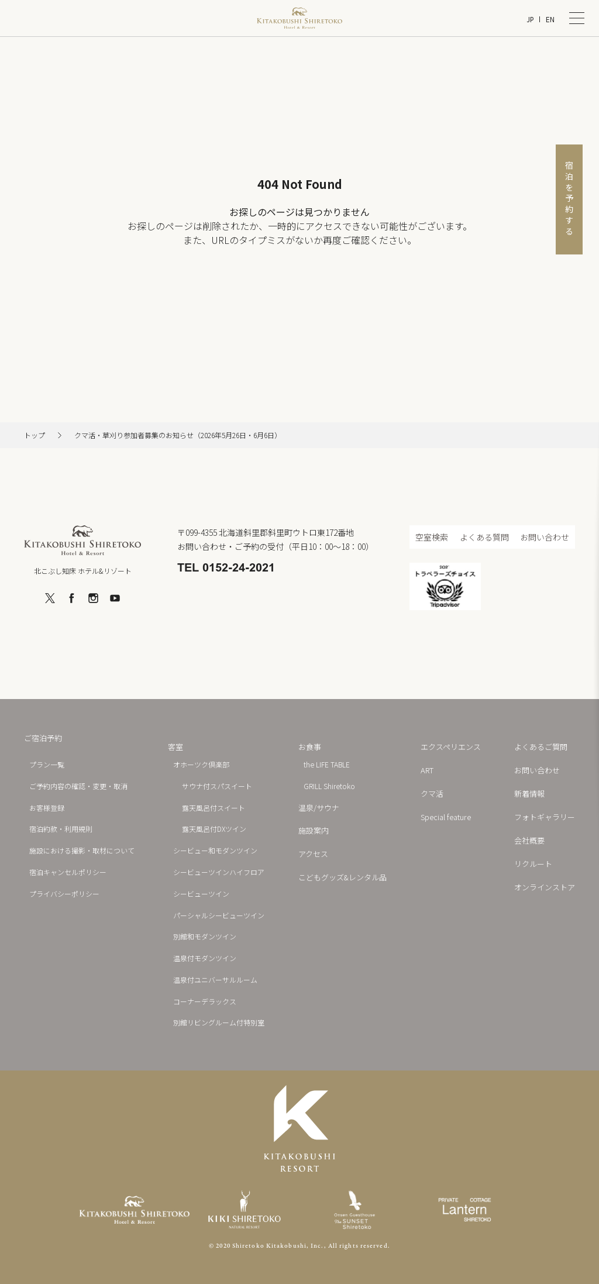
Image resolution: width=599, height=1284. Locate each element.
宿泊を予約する (569, 199)
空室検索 (431, 537)
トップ (34, 435)
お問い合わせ (544, 537)
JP (529, 19)
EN (550, 19)
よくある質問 (484, 537)
